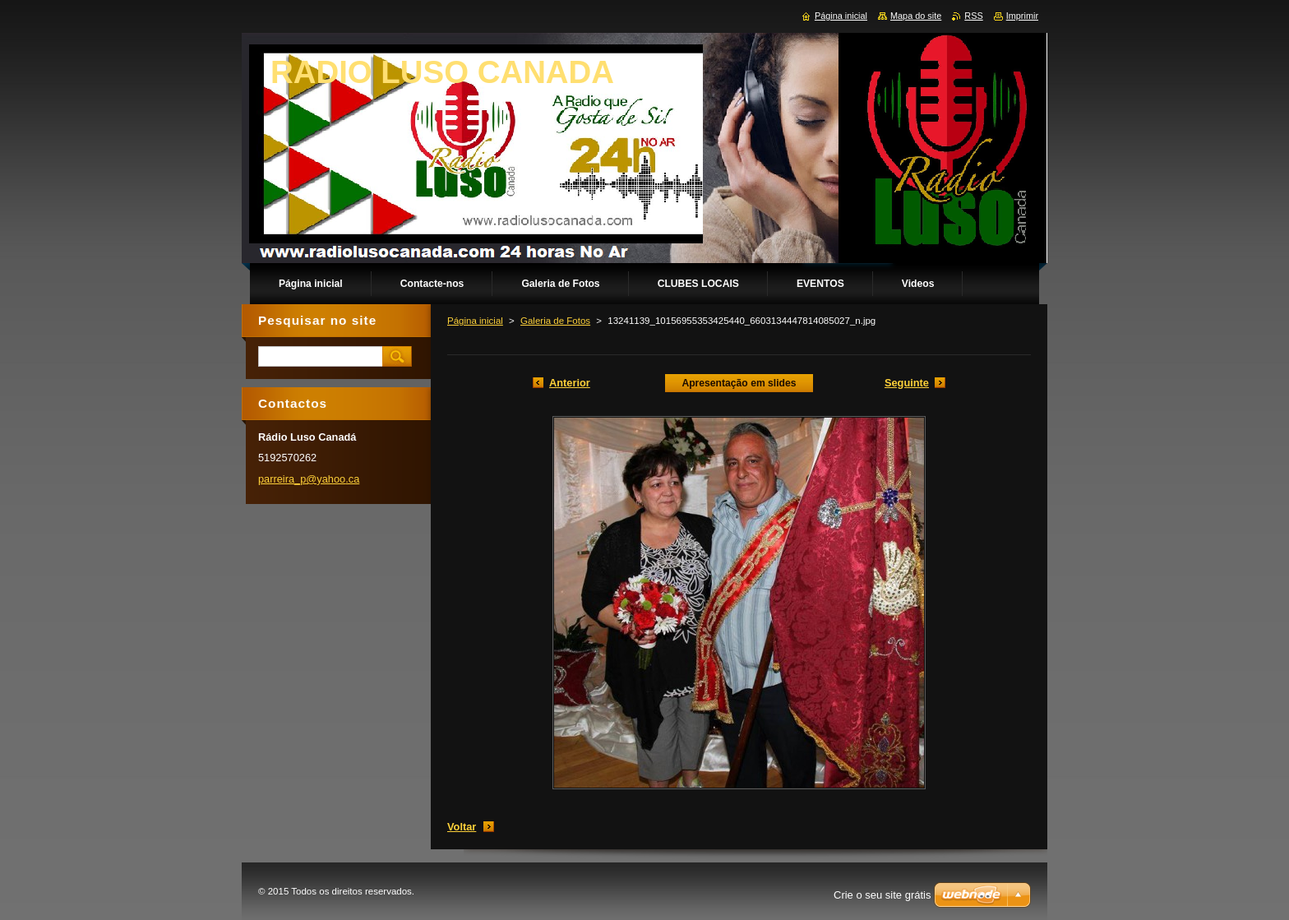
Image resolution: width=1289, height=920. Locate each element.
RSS (973, 16)
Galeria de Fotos (555, 321)
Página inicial (475, 321)
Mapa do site (915, 16)
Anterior (569, 383)
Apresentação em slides (738, 383)
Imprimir (1022, 16)
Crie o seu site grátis (882, 895)
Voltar (461, 827)
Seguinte (907, 383)
